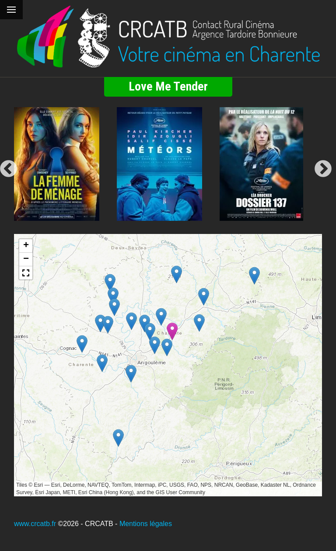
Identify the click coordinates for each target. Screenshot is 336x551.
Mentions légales (145, 523)
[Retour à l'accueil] (168, 36)
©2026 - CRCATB (85, 523)
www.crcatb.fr (35, 523)
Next (323, 169)
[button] (199, 323)
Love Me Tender (168, 86)
